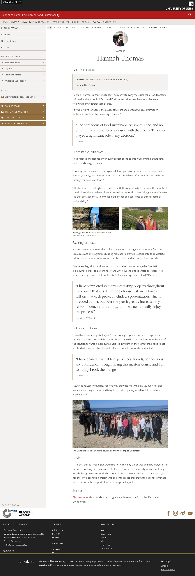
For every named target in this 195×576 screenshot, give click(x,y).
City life (6, 68)
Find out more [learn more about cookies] (168, 569)
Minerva (55, 553)
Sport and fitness (11, 74)
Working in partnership (66, 21)
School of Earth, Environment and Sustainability (30, 15)
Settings (164, 565)
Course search (11, 106)
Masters (111, 27)
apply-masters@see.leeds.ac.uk (18, 96)
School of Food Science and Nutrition (19, 537)
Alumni (85, 21)
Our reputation (8, 41)
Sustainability (106, 548)
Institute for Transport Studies (16, 544)
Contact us (109, 21)
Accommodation (11, 62)
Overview (6, 34)
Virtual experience (14, 123)
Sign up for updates (14, 111)
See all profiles (84, 69)
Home (5, 21)
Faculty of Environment (14, 530)
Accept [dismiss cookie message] (166, 561)
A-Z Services (57, 530)
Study (14, 21)
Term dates (105, 544)
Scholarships (11, 117)
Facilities (5, 47)
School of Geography (12, 541)
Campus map (106, 533)
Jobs (102, 541)
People (96, 21)
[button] (189, 15)
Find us (103, 537)
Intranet (55, 537)
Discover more (80, 497)
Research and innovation (36, 21)
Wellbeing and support (13, 80)
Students (56, 549)
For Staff (56, 533)
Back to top (9, 505)
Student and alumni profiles (132, 27)
